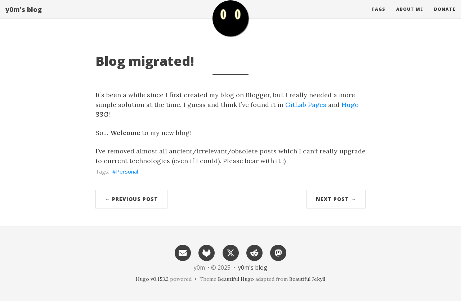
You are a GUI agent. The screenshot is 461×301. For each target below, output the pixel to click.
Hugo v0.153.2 (152, 279)
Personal (127, 171)
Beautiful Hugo (236, 279)
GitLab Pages (305, 104)
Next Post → (336, 199)
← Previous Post (131, 199)
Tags (378, 16)
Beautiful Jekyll (307, 279)
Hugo (350, 104)
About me (409, 16)
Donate (445, 16)
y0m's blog (23, 16)
